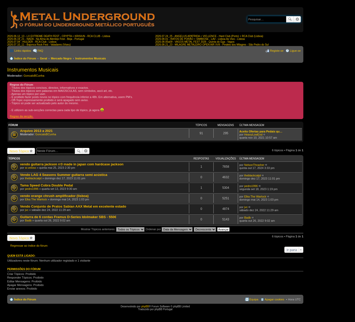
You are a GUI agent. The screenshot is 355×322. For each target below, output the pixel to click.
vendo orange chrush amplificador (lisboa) (54, 196)
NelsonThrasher (254, 164)
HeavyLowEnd (253, 134)
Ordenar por (169, 229)
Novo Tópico (19, 151)
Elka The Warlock (36, 199)
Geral (43, 58)
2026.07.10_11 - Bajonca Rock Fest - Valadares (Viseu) (39, 44)
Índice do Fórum (25, 58)
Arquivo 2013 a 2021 (36, 131)
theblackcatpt (33, 178)
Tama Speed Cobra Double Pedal (46, 185)
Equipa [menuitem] (254, 299)
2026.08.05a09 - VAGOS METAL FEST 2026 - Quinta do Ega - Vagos (194, 41)
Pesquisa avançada (297, 19)
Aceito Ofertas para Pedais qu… (261, 131)
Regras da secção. (21, 116)
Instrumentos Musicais (90, 58)
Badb (28, 220)
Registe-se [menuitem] (277, 50)
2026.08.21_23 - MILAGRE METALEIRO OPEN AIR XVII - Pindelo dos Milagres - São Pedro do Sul (212, 44)
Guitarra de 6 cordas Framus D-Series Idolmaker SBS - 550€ (68, 217)
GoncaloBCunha (34, 75)
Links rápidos (22, 50)
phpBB (145, 306)
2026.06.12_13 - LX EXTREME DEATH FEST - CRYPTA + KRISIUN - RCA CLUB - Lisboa (58, 36)
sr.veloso (30, 167)
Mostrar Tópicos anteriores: (112, 229)
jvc (26, 209)
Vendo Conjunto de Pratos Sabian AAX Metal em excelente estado (73, 206)
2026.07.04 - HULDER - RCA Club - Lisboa (31, 41)
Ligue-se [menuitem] (295, 50)
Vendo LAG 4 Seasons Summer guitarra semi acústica (63, 175)
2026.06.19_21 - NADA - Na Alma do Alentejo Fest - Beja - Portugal (45, 39)
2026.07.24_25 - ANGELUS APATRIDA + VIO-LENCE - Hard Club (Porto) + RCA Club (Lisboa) (209, 36)
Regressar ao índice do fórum (29, 245)
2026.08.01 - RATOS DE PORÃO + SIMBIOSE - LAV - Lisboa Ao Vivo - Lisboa (200, 39)
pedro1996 (32, 188)
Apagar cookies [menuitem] (274, 299)
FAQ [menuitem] (40, 50)
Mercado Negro (61, 58)
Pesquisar (290, 19)
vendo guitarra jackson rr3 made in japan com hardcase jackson (71, 164)
